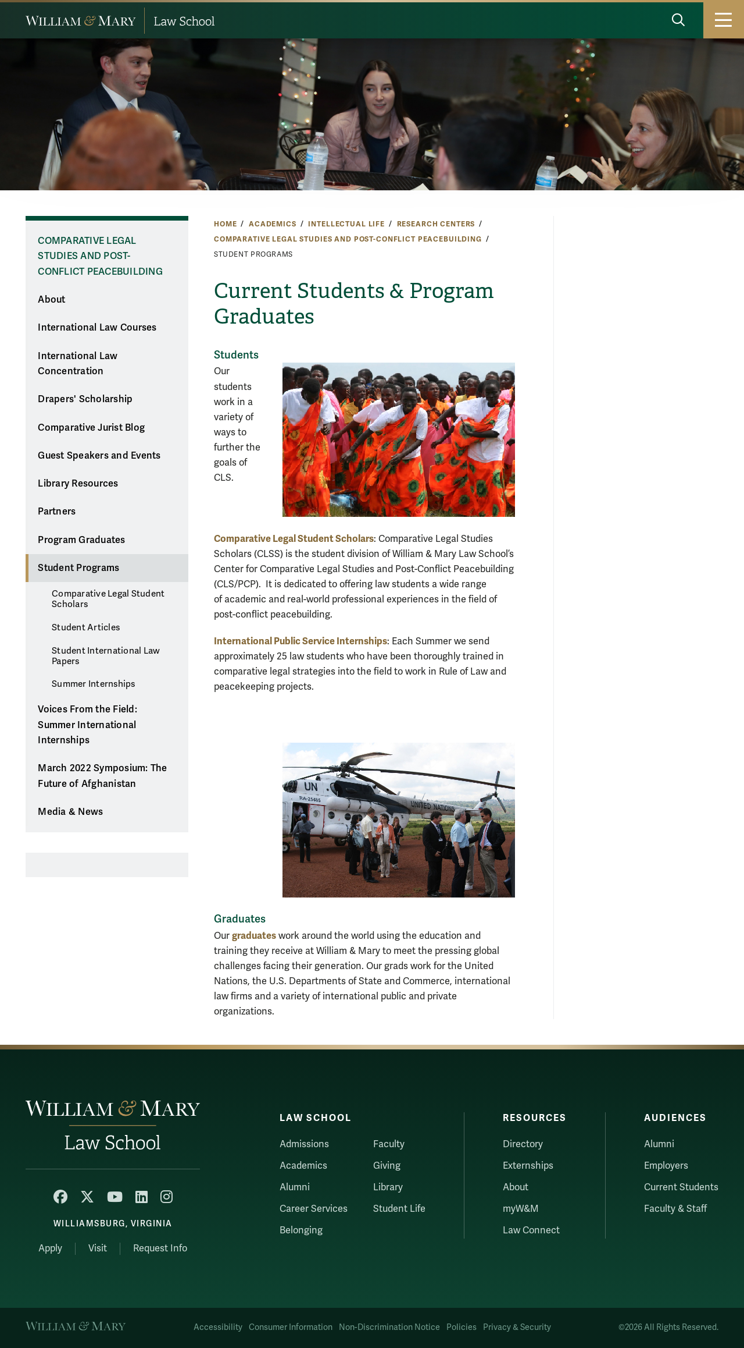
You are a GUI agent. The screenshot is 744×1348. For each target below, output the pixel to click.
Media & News (70, 812)
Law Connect (531, 1230)
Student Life (399, 1209)
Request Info (160, 1248)
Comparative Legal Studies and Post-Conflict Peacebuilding (348, 239)
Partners (57, 511)
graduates (254, 936)
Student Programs (78, 568)
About (51, 300)
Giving (386, 1166)
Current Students (681, 1187)
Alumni (295, 1187)
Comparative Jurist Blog (91, 428)
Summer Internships (93, 684)
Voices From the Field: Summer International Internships (87, 725)
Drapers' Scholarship (85, 399)
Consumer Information (290, 1327)
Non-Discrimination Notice (389, 1327)
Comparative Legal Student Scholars (108, 598)
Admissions (304, 1144)
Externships (528, 1166)
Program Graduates (81, 540)
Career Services (314, 1209)
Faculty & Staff (675, 1209)
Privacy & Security (517, 1327)
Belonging (301, 1230)
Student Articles (86, 627)
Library (388, 1187)
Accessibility (218, 1327)
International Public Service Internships (300, 641)
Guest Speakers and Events (99, 456)
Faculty (389, 1144)
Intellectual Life (346, 224)
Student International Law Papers (106, 655)
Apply (50, 1248)
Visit (97, 1248)
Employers (666, 1166)
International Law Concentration (77, 364)
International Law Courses (97, 328)
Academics (272, 224)
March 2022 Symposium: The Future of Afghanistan (102, 776)
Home (225, 224)
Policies (461, 1327)
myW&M (521, 1209)
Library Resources (78, 483)
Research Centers (436, 224)
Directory (523, 1144)
